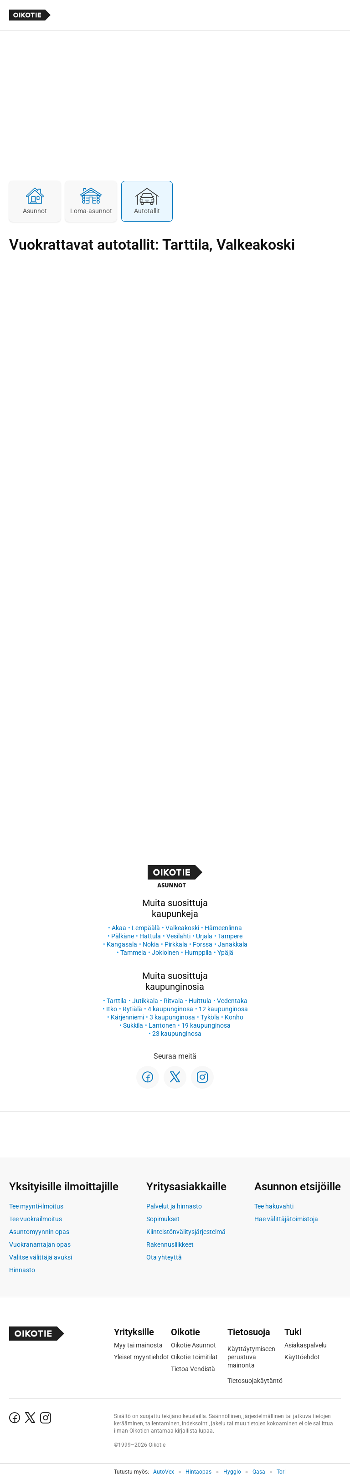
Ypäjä (225, 952)
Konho (234, 1017)
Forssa (202, 944)
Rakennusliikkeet (170, 1244)
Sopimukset (163, 1219)
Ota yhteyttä (164, 1257)
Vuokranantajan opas (40, 1244)
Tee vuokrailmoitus (35, 1219)
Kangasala (122, 944)
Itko (111, 1009)
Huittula (200, 1000)
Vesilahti (178, 936)
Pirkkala (176, 944)
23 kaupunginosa (176, 1033)
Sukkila (133, 1025)
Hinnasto (22, 1270)
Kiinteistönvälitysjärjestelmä (186, 1231)
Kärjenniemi (127, 1017)
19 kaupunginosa (206, 1025)
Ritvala (173, 1000)
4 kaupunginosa (170, 1009)
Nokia (151, 944)
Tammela (133, 952)
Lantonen (162, 1025)
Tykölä (210, 1017)
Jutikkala (145, 1000)
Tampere (230, 936)
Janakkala (232, 944)
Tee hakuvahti (273, 1206)
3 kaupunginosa (172, 1017)
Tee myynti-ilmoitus (36, 1206)
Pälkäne (122, 936)
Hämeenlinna (223, 928)
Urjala (204, 936)
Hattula (150, 936)
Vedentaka (232, 1000)
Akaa (119, 928)
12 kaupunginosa (223, 1009)
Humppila (198, 952)
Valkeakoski (182, 928)
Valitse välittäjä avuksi (40, 1257)
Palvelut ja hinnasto (174, 1206)
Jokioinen (165, 952)
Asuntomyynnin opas (39, 1231)
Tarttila (117, 1000)
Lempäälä (146, 928)
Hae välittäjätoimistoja (286, 1219)
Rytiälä (132, 1009)
